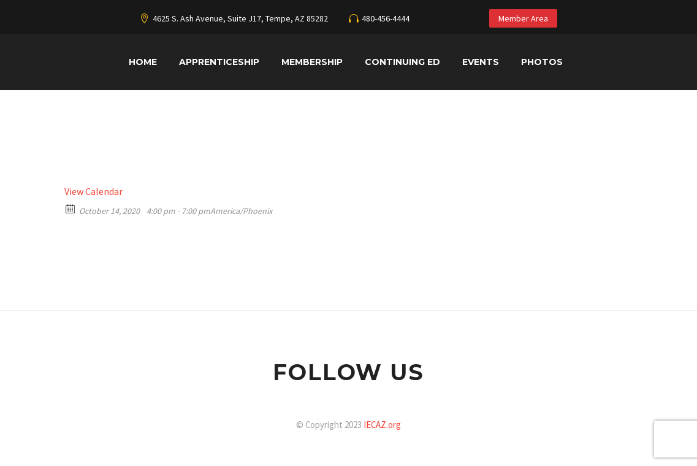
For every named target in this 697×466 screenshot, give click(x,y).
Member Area (523, 18)
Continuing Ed (402, 61)
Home (143, 61)
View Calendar (93, 191)
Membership (312, 61)
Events (480, 61)
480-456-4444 (385, 18)
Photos (542, 61)
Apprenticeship (219, 61)
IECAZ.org (382, 424)
